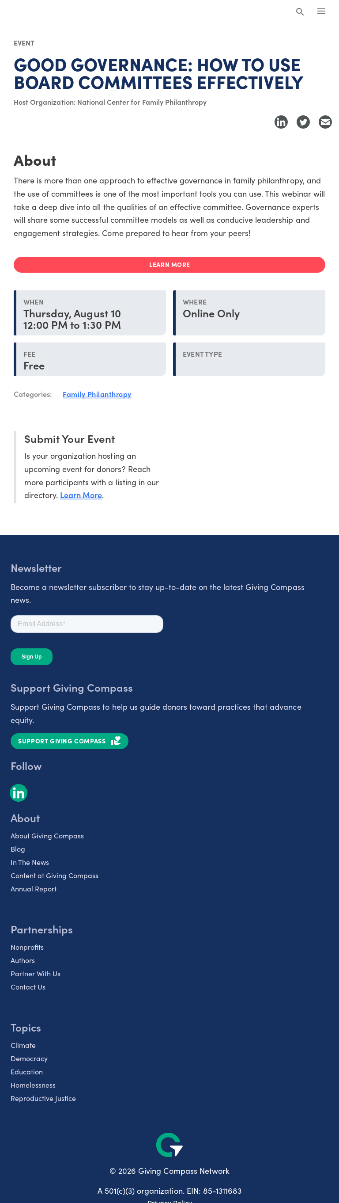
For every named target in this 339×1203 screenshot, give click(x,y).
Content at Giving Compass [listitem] (54, 875)
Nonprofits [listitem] (27, 947)
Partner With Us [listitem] (35, 973)
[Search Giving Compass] (300, 12)
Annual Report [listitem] (33, 888)
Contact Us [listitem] (28, 986)
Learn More (81, 494)
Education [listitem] (27, 1071)
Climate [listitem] (23, 1045)
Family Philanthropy (97, 394)
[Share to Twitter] (303, 122)
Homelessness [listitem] (33, 1084)
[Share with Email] (325, 122)
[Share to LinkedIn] (281, 122)
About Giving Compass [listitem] (47, 835)
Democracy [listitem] (29, 1058)
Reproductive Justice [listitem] (43, 1098)
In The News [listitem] (30, 862)
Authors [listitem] (23, 960)
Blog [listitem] (18, 848)
